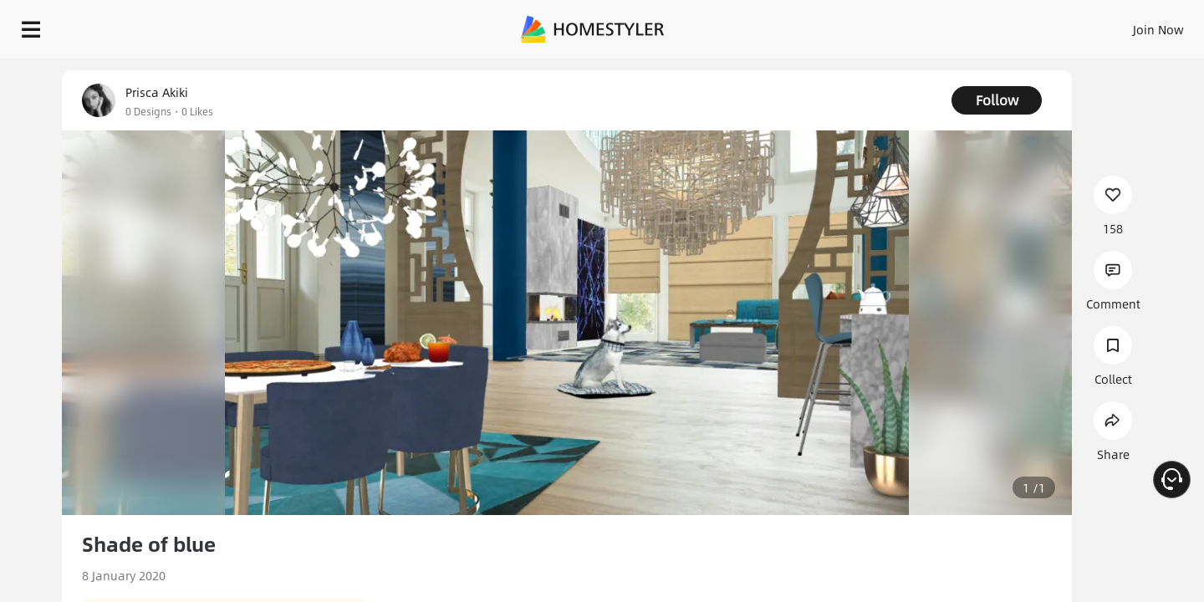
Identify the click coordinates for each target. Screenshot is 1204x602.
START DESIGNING (1121, 25)
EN (1015, 25)
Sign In (895, 25)
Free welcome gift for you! (856, 70)
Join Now (956, 25)
